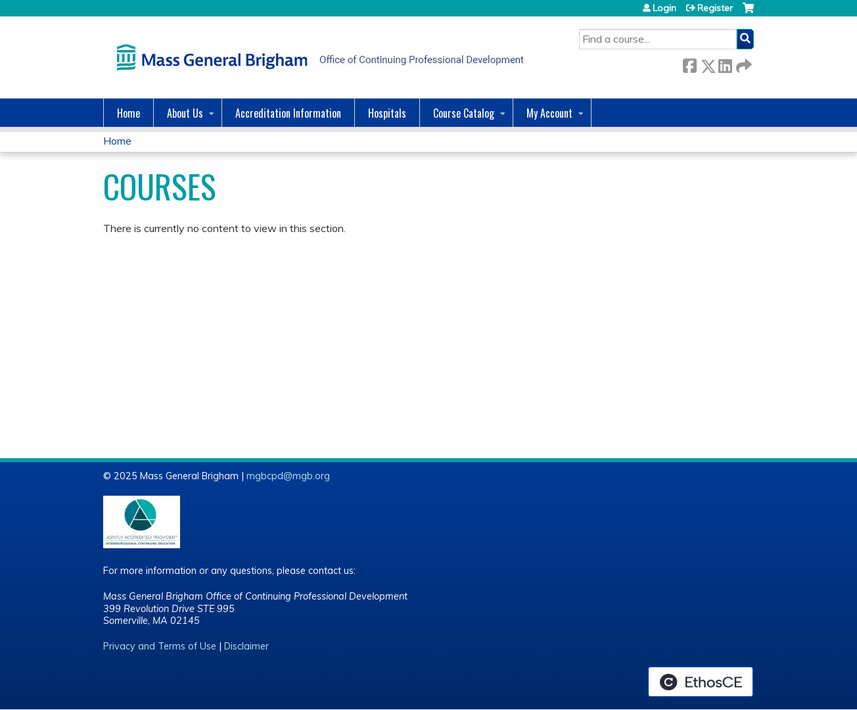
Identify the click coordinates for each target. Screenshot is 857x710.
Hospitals (387, 113)
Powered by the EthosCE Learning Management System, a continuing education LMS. (700, 682)
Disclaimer (246, 646)
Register (715, 7)
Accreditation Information (288, 113)
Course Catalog (463, 113)
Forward (742, 63)
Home (128, 113)
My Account (549, 113)
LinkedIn (724, 63)
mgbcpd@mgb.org (288, 476)
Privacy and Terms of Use (159, 646)
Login (664, 7)
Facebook (689, 63)
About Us (185, 113)
